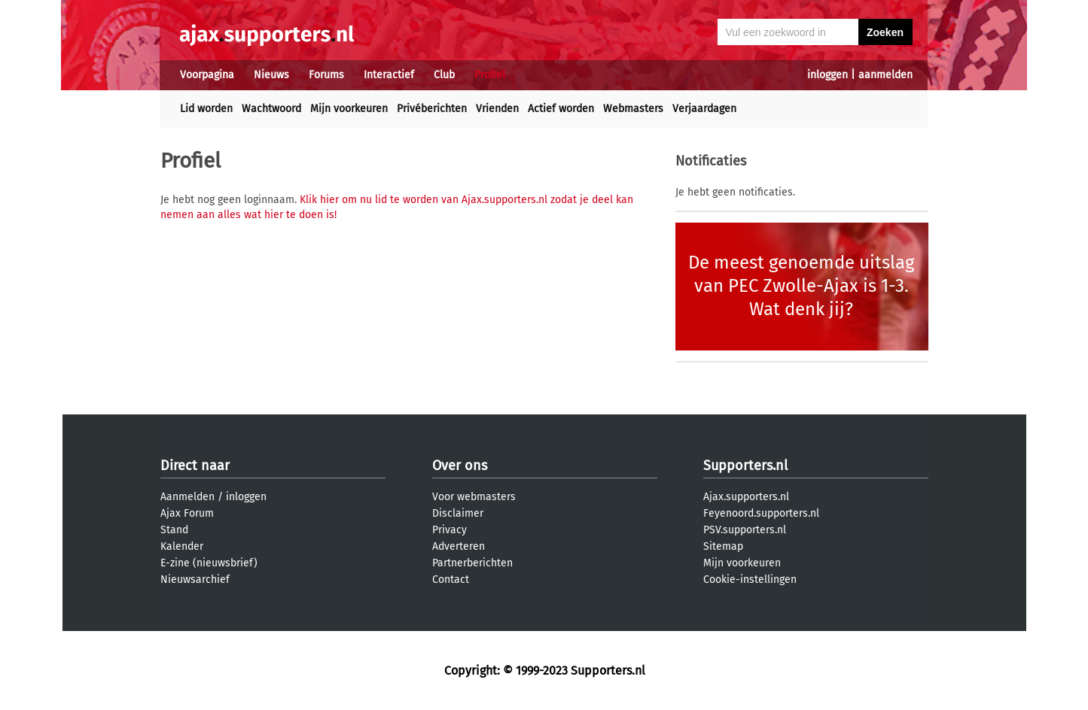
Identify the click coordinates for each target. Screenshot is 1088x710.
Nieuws (271, 74)
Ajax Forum (187, 513)
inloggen (827, 74)
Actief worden (561, 108)
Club (444, 74)
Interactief (389, 74)
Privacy (449, 529)
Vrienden (497, 108)
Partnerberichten (472, 563)
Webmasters (633, 108)
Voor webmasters (474, 496)
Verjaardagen (704, 108)
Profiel (489, 74)
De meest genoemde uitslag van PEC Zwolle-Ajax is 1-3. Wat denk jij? (801, 286)
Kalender (181, 546)
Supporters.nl (745, 465)
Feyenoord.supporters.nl (761, 513)
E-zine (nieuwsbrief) (209, 563)
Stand (174, 529)
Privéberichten (432, 108)
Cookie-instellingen (750, 579)
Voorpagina (207, 74)
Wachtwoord (271, 108)
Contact (450, 579)
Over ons (459, 465)
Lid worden (206, 108)
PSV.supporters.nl (744, 529)
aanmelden (885, 74)
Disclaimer (457, 513)
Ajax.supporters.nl (746, 496)
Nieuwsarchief (195, 579)
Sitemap (723, 546)
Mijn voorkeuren (349, 108)
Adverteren (458, 546)
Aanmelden (187, 496)
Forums (326, 74)
